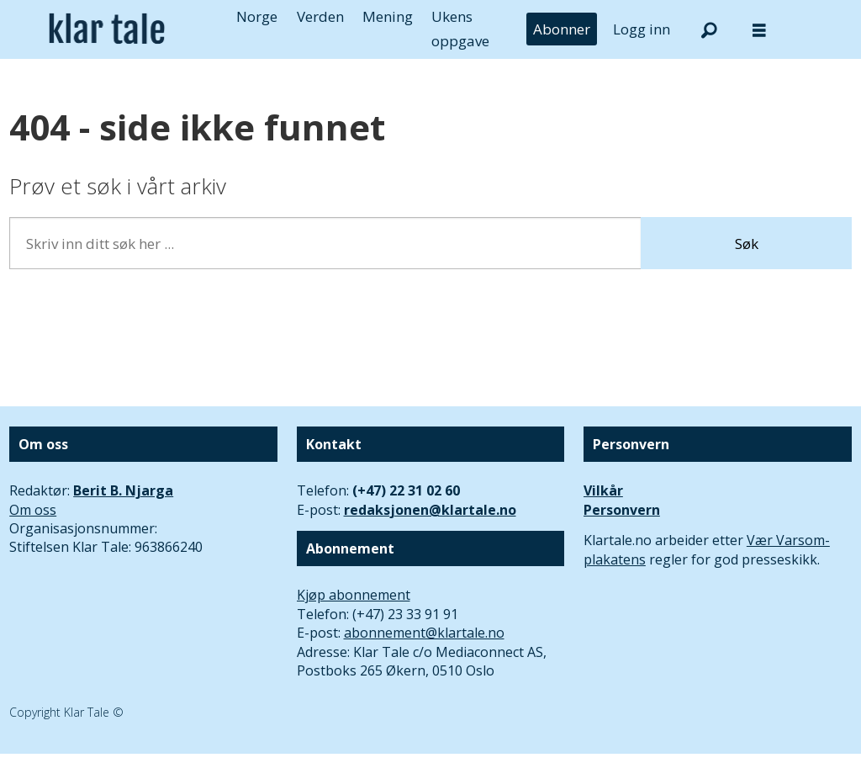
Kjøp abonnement (353, 594)
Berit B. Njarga (123, 490)
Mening (387, 16)
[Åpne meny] (759, 30)
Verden (320, 16)
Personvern (622, 510)
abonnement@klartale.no (424, 632)
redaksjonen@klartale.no (430, 510)
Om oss (32, 510)
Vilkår (603, 490)
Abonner (561, 29)
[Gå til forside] (106, 29)
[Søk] (708, 29)
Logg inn (641, 29)
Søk (746, 243)
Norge (256, 16)
